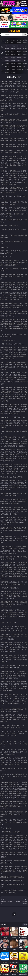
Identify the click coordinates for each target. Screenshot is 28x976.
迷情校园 (7, 66)
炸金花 (12, 42)
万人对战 (19, 40)
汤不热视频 (25, 69)
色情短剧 (13, 72)
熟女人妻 (7, 48)
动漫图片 (25, 57)
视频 (2, 47)
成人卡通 (19, 52)
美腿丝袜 (7, 60)
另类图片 (25, 60)
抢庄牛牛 (25, 42)
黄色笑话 (19, 66)
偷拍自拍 (13, 52)
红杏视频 (7, 72)
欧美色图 (19, 57)
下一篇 (21, 901)
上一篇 (6, 901)
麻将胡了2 (7, 42)
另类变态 (25, 54)
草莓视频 (19, 69)
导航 (2, 70)
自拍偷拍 (13, 46)
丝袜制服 (13, 48)
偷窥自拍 (7, 57)
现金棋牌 (19, 42)
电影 (2, 53)
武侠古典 (25, 63)
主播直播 (19, 48)
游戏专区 (25, 40)
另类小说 (13, 66)
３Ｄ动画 (25, 46)
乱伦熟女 (19, 54)
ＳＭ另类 (25, 48)
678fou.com (14, 30)
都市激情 (7, 63)
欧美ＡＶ (19, 46)
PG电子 (7, 40)
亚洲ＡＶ (7, 46)
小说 (2, 65)
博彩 (2, 41)
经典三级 (13, 54)
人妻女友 (19, 63)
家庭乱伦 (13, 63)
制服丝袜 (7, 54)
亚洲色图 (13, 57)
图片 (2, 59)
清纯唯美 (13, 60)
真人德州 (13, 40)
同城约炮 (7, 69)
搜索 (25, 34)
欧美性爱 (25, 52)
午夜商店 (13, 69)
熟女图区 (19, 60)
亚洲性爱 (7, 52)
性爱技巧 (25, 66)
